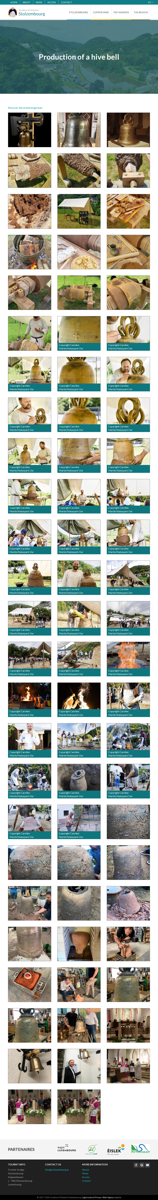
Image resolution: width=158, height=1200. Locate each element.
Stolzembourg (78, 12)
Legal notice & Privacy (92, 1197)
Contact (66, 2)
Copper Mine (101, 12)
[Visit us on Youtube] (147, 1165)
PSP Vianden (121, 12)
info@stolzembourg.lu (57, 1169)
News (39, 2)
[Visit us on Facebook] (136, 1165)
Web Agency (108, 1197)
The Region (141, 12)
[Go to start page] (26, 12)
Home (13, 2)
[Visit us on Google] (141, 1165)
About (27, 2)
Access (51, 2)
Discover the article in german (25, 107)
